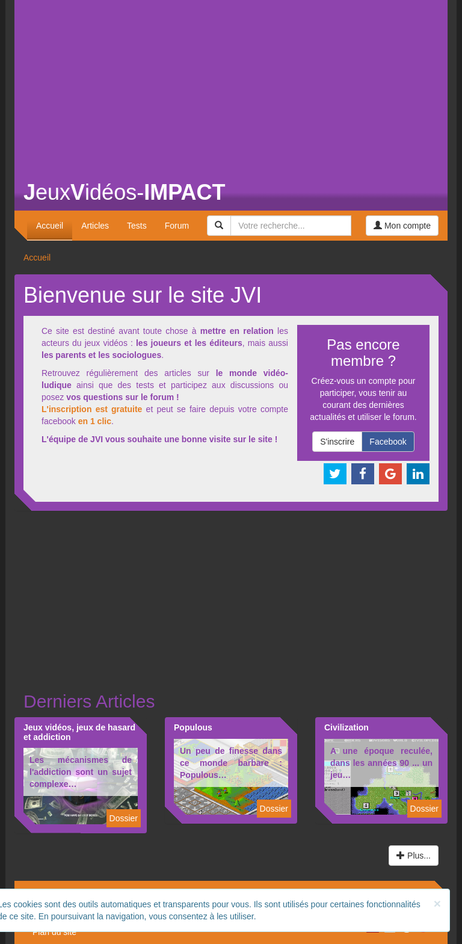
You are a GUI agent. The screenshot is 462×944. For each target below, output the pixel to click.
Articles (95, 225)
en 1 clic (94, 421)
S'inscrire (337, 441)
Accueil (49, 225)
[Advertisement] (231, 84)
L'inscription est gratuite (92, 409)
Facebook (387, 441)
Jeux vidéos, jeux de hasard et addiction (79, 732)
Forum (177, 225)
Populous (193, 727)
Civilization (346, 727)
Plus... (413, 855)
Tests (137, 225)
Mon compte (402, 225)
